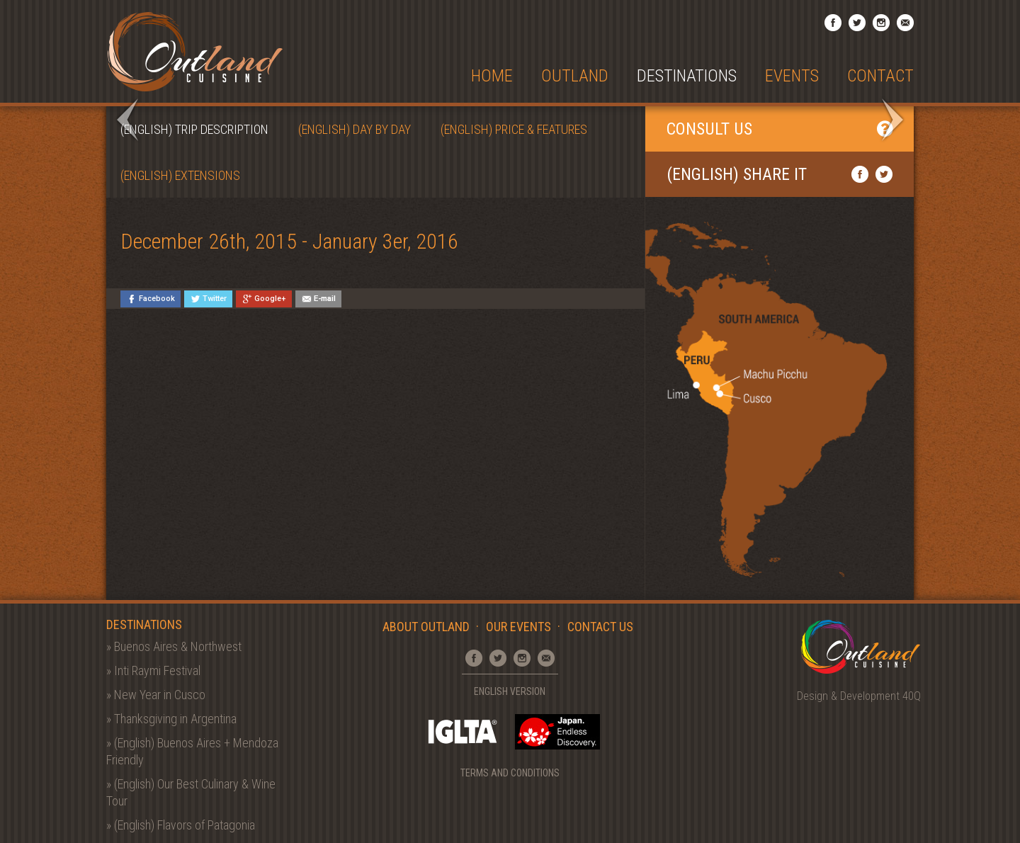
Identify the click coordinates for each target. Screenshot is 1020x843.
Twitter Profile (857, 22)
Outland (574, 76)
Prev (127, 120)
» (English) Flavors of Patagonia (180, 824)
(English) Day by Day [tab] (354, 129)
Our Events (518, 626)
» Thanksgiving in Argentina (171, 718)
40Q (911, 696)
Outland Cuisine (194, 51)
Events (792, 76)
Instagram (881, 22)
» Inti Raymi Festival (153, 670)
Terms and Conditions (510, 773)
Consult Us (779, 129)
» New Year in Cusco (155, 694)
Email (905, 22)
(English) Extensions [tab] (180, 175)
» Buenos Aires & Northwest (174, 646)
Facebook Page (833, 22)
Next (892, 120)
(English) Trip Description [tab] (194, 129)
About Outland (426, 626)
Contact (880, 76)
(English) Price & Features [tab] (514, 129)
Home (492, 76)
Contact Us (600, 626)
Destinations (687, 76)
